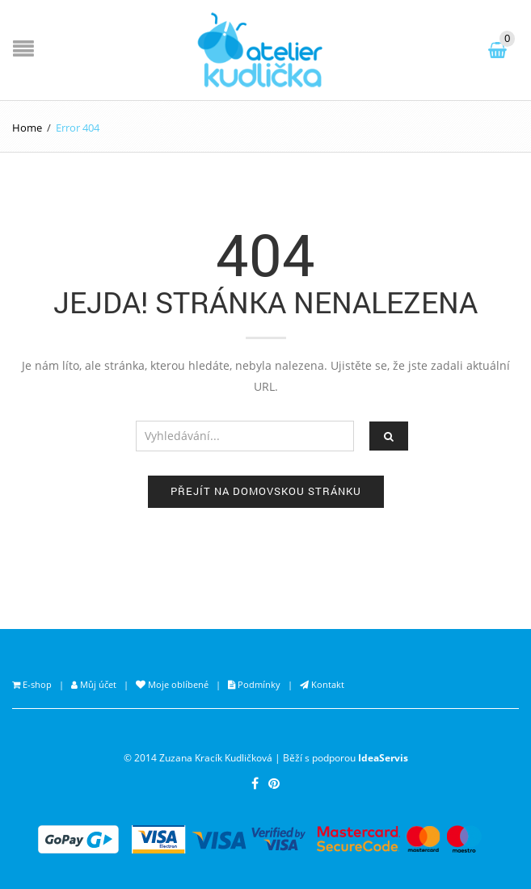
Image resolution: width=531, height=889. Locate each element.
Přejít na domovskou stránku (266, 490)
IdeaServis (383, 757)
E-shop (36, 684)
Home (27, 127)
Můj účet (97, 684)
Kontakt (326, 684)
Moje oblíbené (177, 684)
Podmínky (257, 684)
